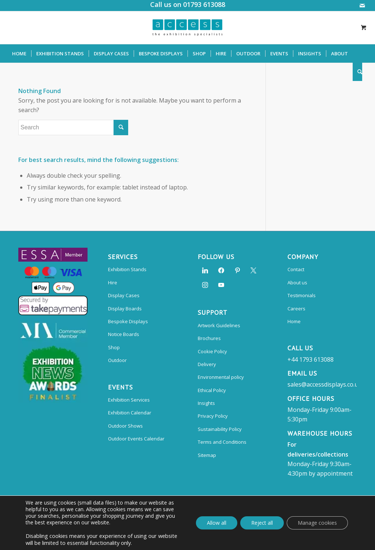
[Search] (357, 72)
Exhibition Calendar (129, 412)
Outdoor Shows (125, 425)
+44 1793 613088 (310, 359)
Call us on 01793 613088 (187, 4)
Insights (206, 403)
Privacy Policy (213, 416)
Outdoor (117, 360)
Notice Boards (123, 334)
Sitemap (207, 455)
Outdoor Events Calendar (136, 438)
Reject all (262, 522)
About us (297, 282)
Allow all (216, 522)
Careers (296, 308)
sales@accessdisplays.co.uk (324, 384)
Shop (114, 347)
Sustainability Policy (220, 429)
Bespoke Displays (128, 321)
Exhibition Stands (127, 269)
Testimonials (301, 295)
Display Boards (125, 308)
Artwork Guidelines (219, 325)
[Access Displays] (187, 27)
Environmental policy (221, 377)
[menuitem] (19, 53)
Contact (295, 269)
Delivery (207, 364)
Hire (112, 282)
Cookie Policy (212, 351)
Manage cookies (317, 522)
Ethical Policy (212, 390)
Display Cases (124, 295)
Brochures (209, 338)
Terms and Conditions (222, 442)
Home (294, 321)
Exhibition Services (129, 399)
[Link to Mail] (362, 5)
